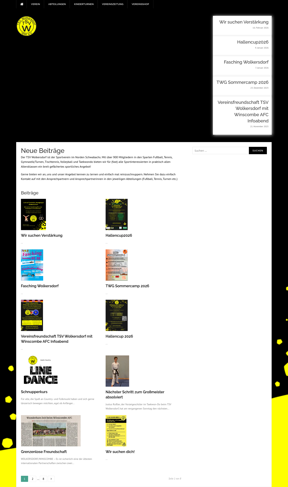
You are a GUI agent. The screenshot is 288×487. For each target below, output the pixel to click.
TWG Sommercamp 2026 (127, 286)
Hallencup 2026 (119, 336)
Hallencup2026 (119, 235)
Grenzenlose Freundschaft (44, 452)
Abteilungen (57, 4)
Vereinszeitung (112, 4)
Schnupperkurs (34, 392)
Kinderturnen (84, 4)
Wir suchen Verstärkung (41, 235)
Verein (35, 4)
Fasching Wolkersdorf (40, 286)
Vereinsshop (140, 4)
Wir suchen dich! (120, 452)
